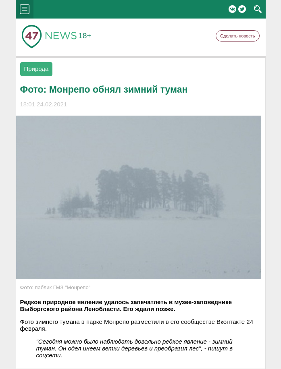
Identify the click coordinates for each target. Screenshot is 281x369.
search (258, 9)
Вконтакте (232, 9)
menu (24, 9)
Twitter (242, 9)
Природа (36, 68)
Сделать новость (237, 35)
